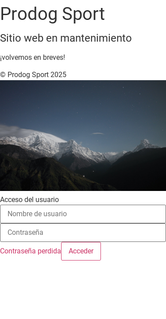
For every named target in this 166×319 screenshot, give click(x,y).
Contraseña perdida (30, 251)
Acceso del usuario (29, 199)
